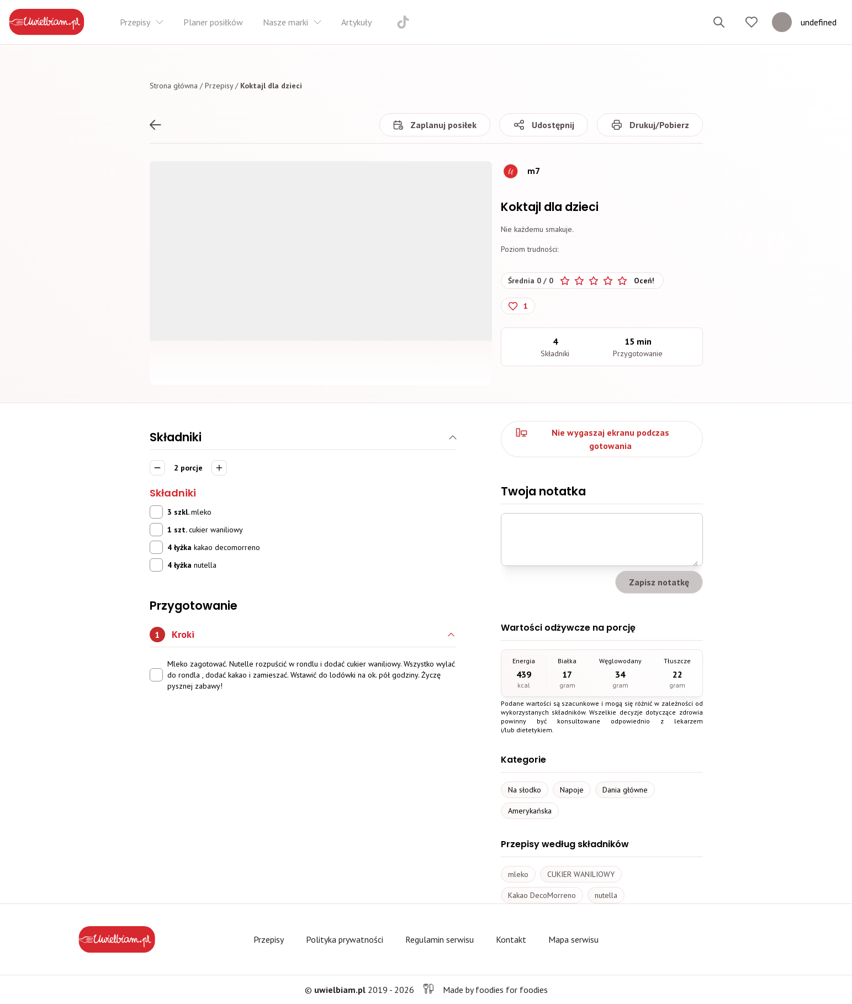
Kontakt (511, 939)
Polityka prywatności (344, 939)
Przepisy (219, 86)
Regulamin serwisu (439, 939)
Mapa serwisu (573, 939)
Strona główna (174, 86)
